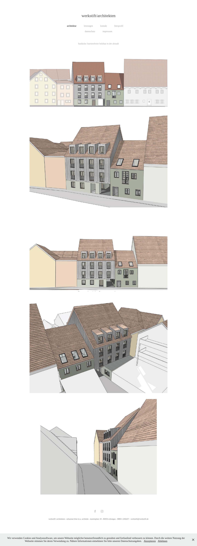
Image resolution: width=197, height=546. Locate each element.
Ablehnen (162, 541)
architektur (71, 26)
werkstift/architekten (98, 15)
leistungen (88, 26)
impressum (107, 31)
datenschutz (90, 31)
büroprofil (118, 26)
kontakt (103, 26)
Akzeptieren (150, 541)
